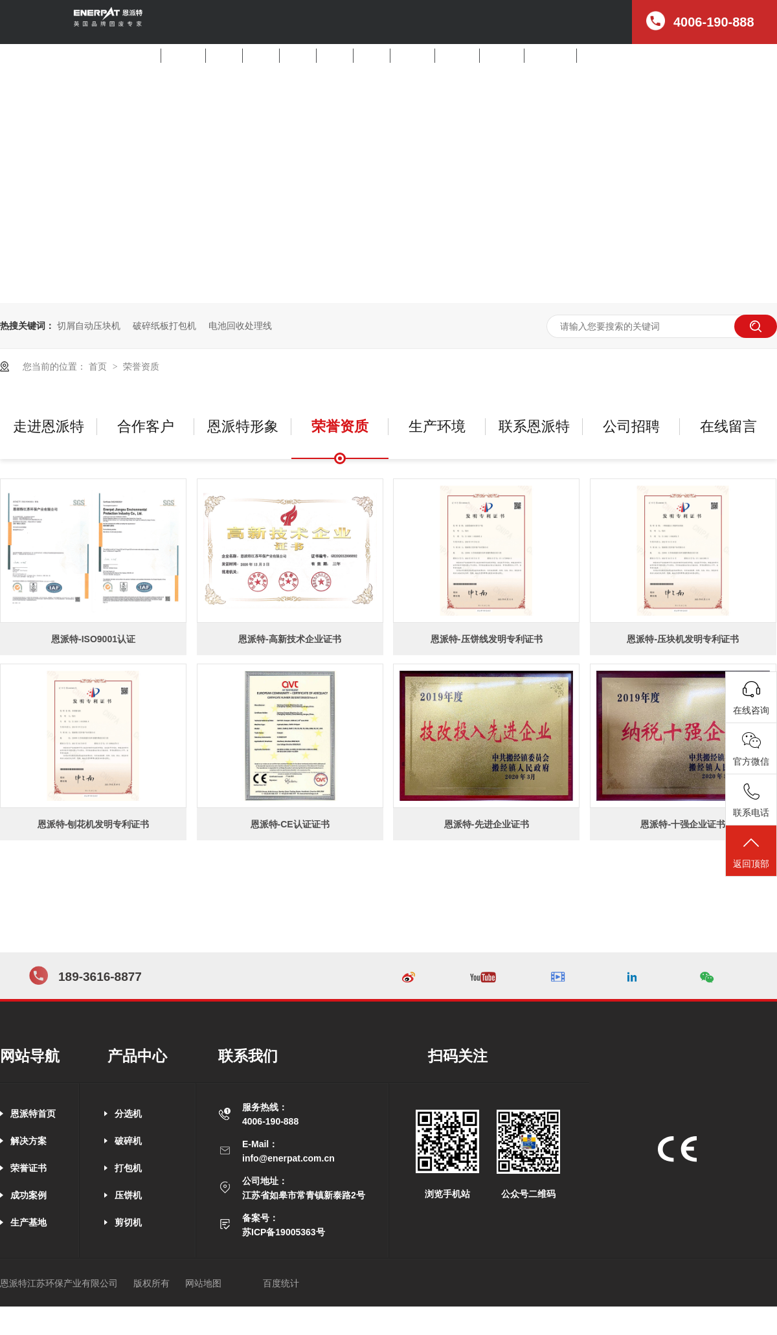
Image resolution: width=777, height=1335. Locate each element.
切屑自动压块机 (88, 325)
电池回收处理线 (240, 325)
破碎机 (261, 55)
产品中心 (412, 55)
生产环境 (437, 426)
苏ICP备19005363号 (283, 1232)
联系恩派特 (534, 426)
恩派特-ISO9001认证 (93, 639)
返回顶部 (751, 852)
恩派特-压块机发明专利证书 (683, 639)
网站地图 (203, 1283)
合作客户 (145, 426)
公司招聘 (598, 55)
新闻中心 (501, 55)
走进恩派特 (550, 55)
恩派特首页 (33, 1113)
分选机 (224, 55)
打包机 (298, 55)
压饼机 (334, 55)
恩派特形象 (242, 426)
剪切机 (371, 55)
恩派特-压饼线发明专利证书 (487, 639)
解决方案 (183, 55)
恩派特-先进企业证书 (486, 824)
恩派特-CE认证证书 (290, 824)
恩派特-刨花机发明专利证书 (94, 824)
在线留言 (728, 426)
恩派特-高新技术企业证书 (289, 639)
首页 (146, 55)
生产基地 (28, 1222)
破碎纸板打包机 (164, 325)
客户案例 (457, 55)
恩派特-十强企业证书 (682, 824)
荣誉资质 (141, 366)
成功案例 (28, 1195)
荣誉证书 (28, 1168)
